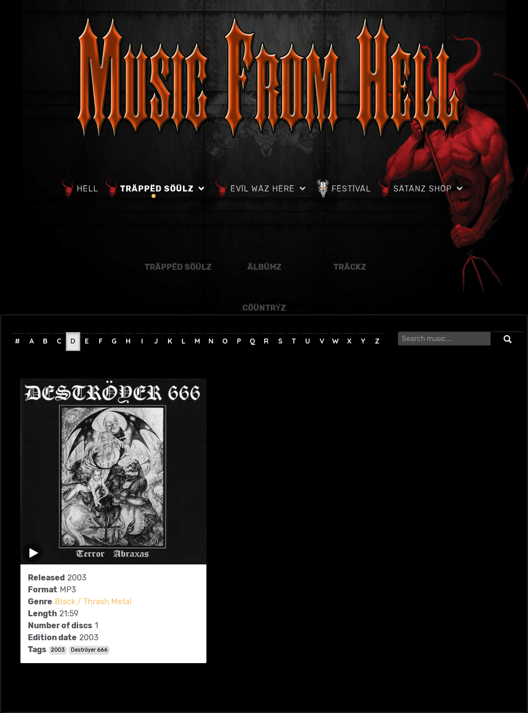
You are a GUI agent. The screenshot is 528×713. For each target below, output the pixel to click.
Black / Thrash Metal (93, 601)
